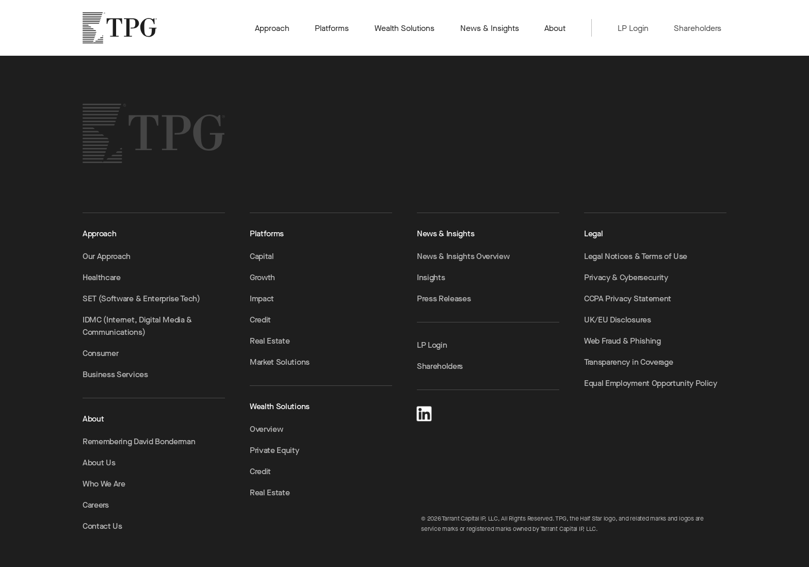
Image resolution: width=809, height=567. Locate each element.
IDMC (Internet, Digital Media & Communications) (137, 325)
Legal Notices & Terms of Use (635, 256)
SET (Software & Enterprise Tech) (141, 298)
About (555, 28)
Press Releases (444, 298)
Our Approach (107, 256)
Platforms (332, 28)
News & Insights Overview (463, 256)
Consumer (100, 353)
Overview (266, 429)
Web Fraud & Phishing (622, 340)
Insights (431, 277)
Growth (262, 277)
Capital (262, 256)
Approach (272, 28)
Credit (260, 319)
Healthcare (102, 277)
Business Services (115, 374)
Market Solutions (280, 362)
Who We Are (104, 483)
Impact (262, 298)
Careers (96, 504)
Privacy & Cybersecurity (626, 277)
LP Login (633, 28)
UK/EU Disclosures (617, 319)
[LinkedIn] (424, 412)
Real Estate (269, 340)
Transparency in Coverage (628, 362)
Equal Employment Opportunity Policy (650, 383)
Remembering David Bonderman (139, 441)
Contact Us (102, 526)
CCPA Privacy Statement (627, 298)
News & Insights (489, 28)
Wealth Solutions (405, 28)
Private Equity (274, 450)
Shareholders (697, 28)
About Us (99, 462)
